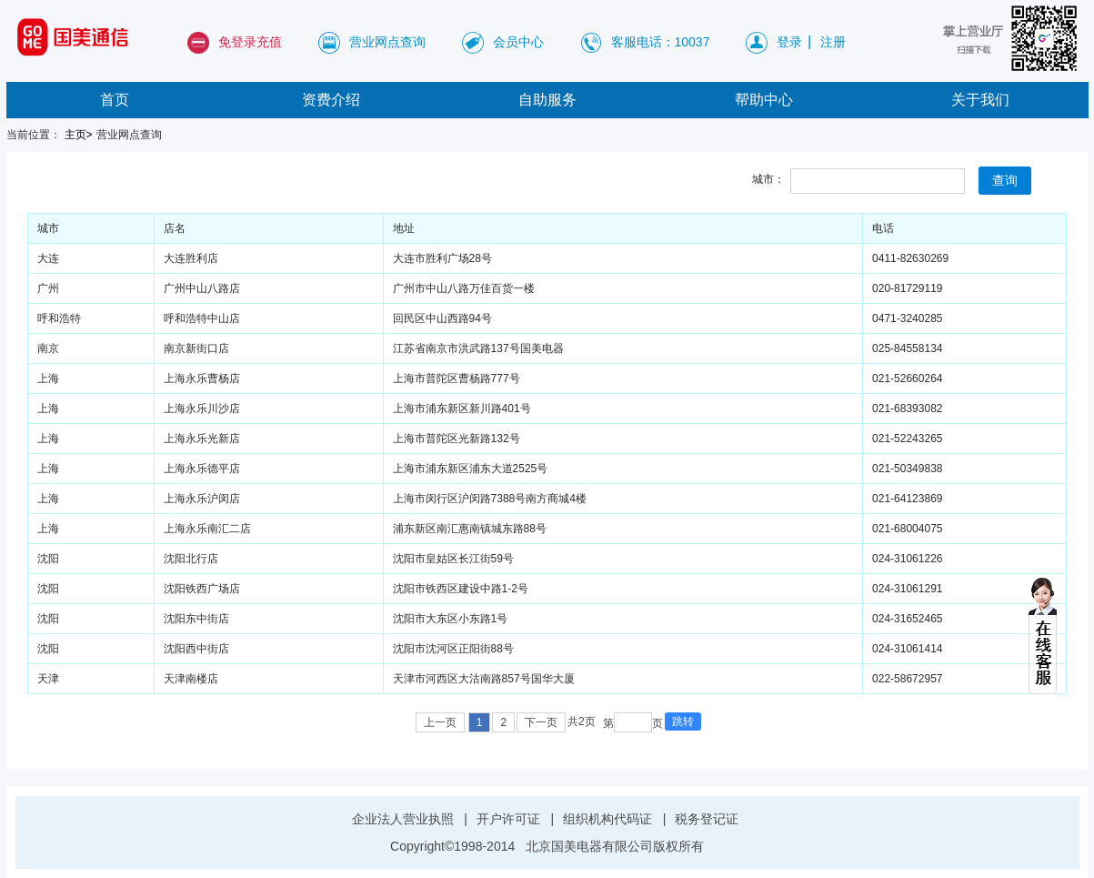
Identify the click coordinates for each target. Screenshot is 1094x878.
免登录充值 (250, 42)
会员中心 (518, 42)
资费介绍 (331, 99)
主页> (79, 134)
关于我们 (980, 99)
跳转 (683, 721)
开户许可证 (508, 819)
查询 (1005, 180)
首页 (114, 99)
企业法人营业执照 (403, 819)
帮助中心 (764, 99)
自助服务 (547, 99)
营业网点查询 (387, 42)
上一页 (440, 722)
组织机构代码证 (607, 819)
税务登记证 (706, 819)
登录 (789, 42)
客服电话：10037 (660, 42)
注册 (833, 42)
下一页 (541, 722)
